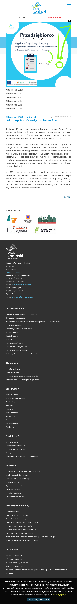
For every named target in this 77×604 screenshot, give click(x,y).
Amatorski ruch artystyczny (16, 347)
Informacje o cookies (14, 559)
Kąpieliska (10, 409)
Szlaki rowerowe (12, 395)
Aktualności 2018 (14, 97)
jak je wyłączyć (59, 594)
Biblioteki (9, 339)
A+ (24, 17)
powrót (67, 196)
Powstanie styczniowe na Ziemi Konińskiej (22, 456)
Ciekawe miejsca (12, 420)
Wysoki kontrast (55, 17)
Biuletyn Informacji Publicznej (17, 563)
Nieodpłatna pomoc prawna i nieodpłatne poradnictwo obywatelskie (33, 321)
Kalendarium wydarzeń (15, 497)
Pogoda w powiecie (13, 493)
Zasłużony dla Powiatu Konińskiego (19, 533)
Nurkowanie (10, 405)
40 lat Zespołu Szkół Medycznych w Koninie (31, 120)
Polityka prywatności (14, 555)
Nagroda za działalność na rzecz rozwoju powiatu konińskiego (30, 537)
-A (19, 17)
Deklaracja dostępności (15, 566)
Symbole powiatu (12, 512)
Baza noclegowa (12, 423)
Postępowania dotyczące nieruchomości (22, 540)
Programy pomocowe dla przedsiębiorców (22, 380)
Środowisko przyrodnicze (15, 446)
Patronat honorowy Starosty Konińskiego (21, 530)
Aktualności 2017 (14, 101)
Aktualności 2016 (14, 104)
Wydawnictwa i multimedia (17, 486)
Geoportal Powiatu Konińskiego (18, 479)
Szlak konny (10, 416)
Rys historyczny (12, 442)
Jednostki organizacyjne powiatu (19, 526)
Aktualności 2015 (14, 108)
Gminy (8, 453)
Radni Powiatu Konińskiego (16, 519)
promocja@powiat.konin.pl (22, 297)
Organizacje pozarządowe (16, 318)
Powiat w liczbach (13, 369)
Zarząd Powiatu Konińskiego (17, 515)
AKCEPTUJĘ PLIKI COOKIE (38, 599)
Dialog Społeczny (12, 332)
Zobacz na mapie (13, 272)
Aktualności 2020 (14, 89)
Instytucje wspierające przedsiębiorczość (22, 376)
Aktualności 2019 (14, 93)
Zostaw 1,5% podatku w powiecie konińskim (22, 354)
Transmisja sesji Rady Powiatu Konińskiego (23, 471)
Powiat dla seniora (13, 482)
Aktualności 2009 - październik (21, 117)
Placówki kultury (12, 336)
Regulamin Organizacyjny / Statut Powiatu (22, 522)
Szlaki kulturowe (12, 413)
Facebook (9, 573)
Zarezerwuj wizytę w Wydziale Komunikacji (22, 314)
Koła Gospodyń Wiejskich (16, 343)
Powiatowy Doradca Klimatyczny (19, 329)
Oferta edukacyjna (13, 489)
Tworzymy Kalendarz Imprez (17, 350)
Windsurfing (10, 402)
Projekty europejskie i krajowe (17, 475)
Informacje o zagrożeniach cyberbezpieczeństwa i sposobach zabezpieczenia (36, 570)
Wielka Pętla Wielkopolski (15, 398)
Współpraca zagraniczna (16, 449)
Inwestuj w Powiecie (13, 372)
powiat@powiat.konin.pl (21, 285)
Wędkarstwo (10, 427)
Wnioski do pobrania (14, 325)
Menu (68, 4)
